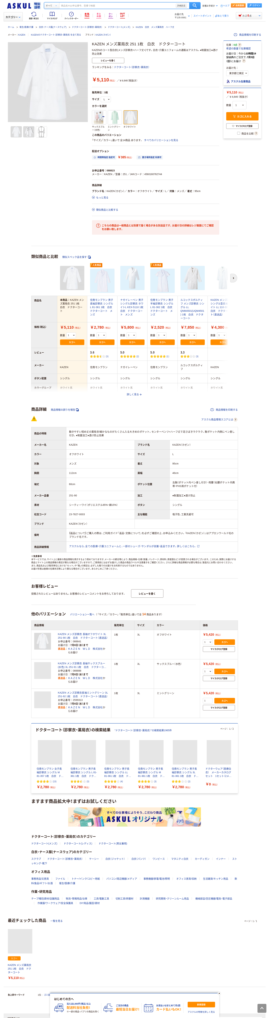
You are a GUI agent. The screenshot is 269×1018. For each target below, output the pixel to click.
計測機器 (145, 898)
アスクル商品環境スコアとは (219, 419)
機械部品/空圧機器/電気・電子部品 (213, 898)
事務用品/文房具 (40, 878)
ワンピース (159, 858)
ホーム (11, 27)
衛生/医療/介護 (26, 27)
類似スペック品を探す (76, 257)
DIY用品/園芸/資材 (90, 903)
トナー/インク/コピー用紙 (86, 878)
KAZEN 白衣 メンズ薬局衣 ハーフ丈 (155, 27)
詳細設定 (181, 6)
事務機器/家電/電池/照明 (156, 878)
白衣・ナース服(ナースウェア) (53, 27)
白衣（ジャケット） (115, 858)
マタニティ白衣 (179, 858)
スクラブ (36, 858)
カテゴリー (13, 17)
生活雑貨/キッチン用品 (215, 878)
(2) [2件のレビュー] (137, 356)
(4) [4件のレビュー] (121, 781)
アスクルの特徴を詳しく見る (201, 1012)
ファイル (60, 878)
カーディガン (202, 858)
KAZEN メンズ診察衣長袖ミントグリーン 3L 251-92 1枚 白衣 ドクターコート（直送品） (83, 694)
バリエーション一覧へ (82, 614)
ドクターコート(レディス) (78, 843)
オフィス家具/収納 (186, 878)
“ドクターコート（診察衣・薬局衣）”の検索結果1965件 (143, 730)
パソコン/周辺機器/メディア (121, 878)
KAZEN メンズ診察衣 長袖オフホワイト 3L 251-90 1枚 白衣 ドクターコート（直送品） (83, 636)
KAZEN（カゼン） (103, 35)
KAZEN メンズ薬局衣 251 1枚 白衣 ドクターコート (19, 969)
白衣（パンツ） (138, 858)
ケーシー (94, 858)
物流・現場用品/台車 (76, 898)
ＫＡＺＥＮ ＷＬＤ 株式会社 (85, 648)
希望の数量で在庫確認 (238, 48)
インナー (221, 858)
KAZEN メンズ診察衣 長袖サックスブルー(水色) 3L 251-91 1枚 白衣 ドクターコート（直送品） (82, 665)
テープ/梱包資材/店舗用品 (45, 898)
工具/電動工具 (101, 898)
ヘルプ (226, 6)
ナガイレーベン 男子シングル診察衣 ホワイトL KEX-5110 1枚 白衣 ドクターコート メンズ (133, 307)
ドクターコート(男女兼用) (113, 843)
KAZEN (21, 35)
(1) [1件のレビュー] (167, 356)
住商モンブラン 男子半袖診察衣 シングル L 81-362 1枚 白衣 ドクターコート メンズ (162, 307)
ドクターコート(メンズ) (119, 27)
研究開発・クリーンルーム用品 (172, 898)
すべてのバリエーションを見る (161, 140)
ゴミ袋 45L (50, 995)
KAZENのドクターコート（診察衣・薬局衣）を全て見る (56, 35)
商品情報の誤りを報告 (65, 409)
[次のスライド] (237, 758)
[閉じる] (219, 993)
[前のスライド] (32, 758)
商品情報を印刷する (247, 34)
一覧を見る (56, 920)
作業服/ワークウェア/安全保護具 (55, 903)
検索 (195, 5)
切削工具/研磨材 (124, 898)
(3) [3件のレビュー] (107, 356)
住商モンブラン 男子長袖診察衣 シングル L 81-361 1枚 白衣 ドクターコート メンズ (102, 307)
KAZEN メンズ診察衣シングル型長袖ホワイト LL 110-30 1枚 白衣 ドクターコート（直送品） (223, 307)
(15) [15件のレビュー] (55, 781)
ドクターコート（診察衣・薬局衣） (87, 27)
